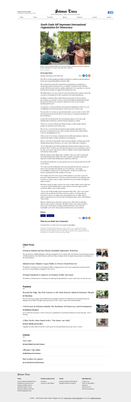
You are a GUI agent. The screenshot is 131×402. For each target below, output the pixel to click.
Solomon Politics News (24, 385)
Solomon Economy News (25, 383)
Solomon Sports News (24, 387)
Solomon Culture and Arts (25, 389)
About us (85, 385)
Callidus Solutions (95, 398)
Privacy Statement (88, 389)
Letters (95, 17)
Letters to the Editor (47, 383)
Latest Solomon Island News (26, 381)
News (35, 17)
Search (109, 17)
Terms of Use (86, 387)
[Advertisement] (41, 4)
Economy (50, 17)
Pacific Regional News (24, 391)
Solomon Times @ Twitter (67, 383)
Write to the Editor (88, 383)
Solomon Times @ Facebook (68, 381)
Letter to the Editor (68, 225)
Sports (65, 17)
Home (21, 17)
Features (79, 17)
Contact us (85, 381)
